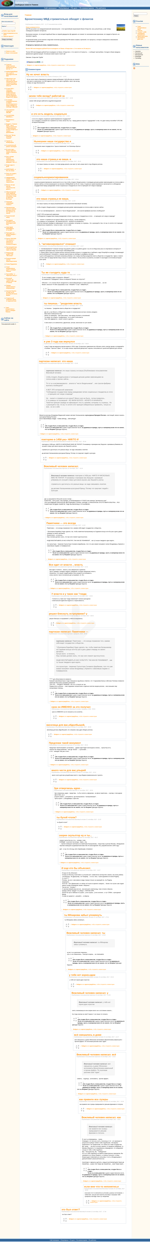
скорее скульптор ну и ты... (75, 835)
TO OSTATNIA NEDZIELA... (10, 116)
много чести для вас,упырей (68, 770)
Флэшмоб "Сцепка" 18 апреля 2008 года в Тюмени (11, 280)
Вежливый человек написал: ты (85, 933)
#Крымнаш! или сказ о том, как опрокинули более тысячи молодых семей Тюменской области (11, 82)
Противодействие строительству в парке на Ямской (11, 248)
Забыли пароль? (8, 36)
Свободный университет (141, 34)
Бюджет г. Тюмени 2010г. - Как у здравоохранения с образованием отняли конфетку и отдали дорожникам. (11, 128)
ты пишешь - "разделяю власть (63, 303)
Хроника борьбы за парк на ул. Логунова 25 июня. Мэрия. (11, 293)
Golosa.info (21, 2)
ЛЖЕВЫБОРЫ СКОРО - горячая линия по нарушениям (11, 180)
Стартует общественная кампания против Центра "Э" (11, 67)
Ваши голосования (11, 53)
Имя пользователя (7, 21)
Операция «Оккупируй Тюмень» (9, 203)
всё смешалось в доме (87, 1034)
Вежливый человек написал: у (90, 993)
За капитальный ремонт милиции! (11, 146)
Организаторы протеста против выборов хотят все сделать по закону (11, 210)
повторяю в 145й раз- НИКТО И (59, 439)
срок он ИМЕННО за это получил (71, 707)
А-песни (139, 30)
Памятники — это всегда (61, 523)
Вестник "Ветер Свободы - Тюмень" (10, 137)
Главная (28, 15)
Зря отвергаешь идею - (68, 788)
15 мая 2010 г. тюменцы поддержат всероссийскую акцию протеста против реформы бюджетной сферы (11, 93)
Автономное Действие (141, 38)
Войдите (29, 65)
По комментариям (86, 8)
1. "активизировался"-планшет (57, 244)
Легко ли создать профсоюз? (11, 174)
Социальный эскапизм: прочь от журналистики (11, 299)
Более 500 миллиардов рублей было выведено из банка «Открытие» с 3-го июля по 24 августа (58, 48)
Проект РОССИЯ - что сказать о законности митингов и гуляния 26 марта (11, 241)
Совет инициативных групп (141, 28)
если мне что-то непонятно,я (101, 1186)
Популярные (64, 8)
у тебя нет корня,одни (82, 975)
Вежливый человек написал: (61, 466)
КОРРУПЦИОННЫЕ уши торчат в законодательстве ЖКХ (11, 74)
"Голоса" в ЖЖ (141, 32)
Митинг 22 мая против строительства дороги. (10, 187)
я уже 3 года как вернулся (59, 341)
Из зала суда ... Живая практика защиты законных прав (11, 151)
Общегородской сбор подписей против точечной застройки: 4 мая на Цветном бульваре (11, 195)
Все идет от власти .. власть (66, 564)
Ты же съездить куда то (55, 272)
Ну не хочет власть (37, 74)
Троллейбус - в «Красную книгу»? (11, 274)
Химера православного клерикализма (10, 287)
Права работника (142, 36)
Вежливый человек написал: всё (96, 1054)
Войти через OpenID (9, 31)
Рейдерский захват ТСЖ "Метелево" (9, 254)
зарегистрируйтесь (40, 65)
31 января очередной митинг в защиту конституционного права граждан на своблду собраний (11, 103)
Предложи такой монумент (65, 743)
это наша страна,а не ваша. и (53, 159)
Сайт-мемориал (50, 8)
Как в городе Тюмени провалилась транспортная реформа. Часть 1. (11, 159)
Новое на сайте (10, 51)
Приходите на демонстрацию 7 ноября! (11, 234)
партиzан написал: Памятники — (68, 631)
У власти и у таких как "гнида (68, 594)
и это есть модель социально (49, 114)
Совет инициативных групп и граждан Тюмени (11, 269)
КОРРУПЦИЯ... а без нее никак (11, 170)
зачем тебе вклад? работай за (47, 96)
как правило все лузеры (93, 1099)
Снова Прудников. (11, 264)
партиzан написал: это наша (56, 361)
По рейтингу (101, 8)
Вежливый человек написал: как (101, 1117)
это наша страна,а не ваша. (52, 198)
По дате (74, 8)
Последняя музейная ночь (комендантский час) (11, 222)
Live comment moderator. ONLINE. (10, 111)
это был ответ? (70, 1209)
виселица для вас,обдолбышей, (65, 725)
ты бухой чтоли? (66, 817)
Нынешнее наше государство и (52, 141)
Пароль (4, 26)
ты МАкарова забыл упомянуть (83, 915)
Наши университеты (33, 27)
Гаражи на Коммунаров (10, 141)
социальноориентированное (51, 177)
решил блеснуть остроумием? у (68, 613)
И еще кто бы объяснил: (76, 868)
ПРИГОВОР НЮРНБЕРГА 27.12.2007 (10, 229)
